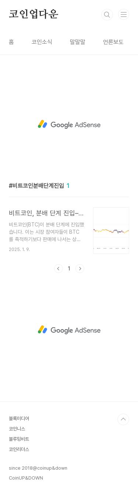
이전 (58, 268)
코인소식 (42, 42)
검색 (107, 14)
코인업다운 (33, 15)
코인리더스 (19, 449)
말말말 (77, 42)
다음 (79, 268)
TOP (123, 419)
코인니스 (17, 429)
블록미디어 (19, 418)
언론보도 (113, 42)
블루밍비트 (19, 439)
